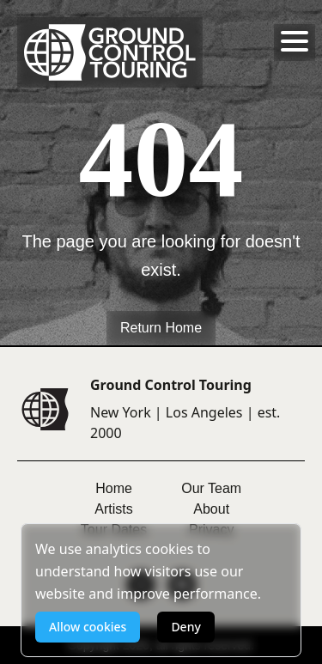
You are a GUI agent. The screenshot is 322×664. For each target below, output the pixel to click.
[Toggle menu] (294, 41)
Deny (185, 626)
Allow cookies (87, 626)
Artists (113, 509)
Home (113, 488)
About (211, 509)
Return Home (161, 327)
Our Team (211, 488)
